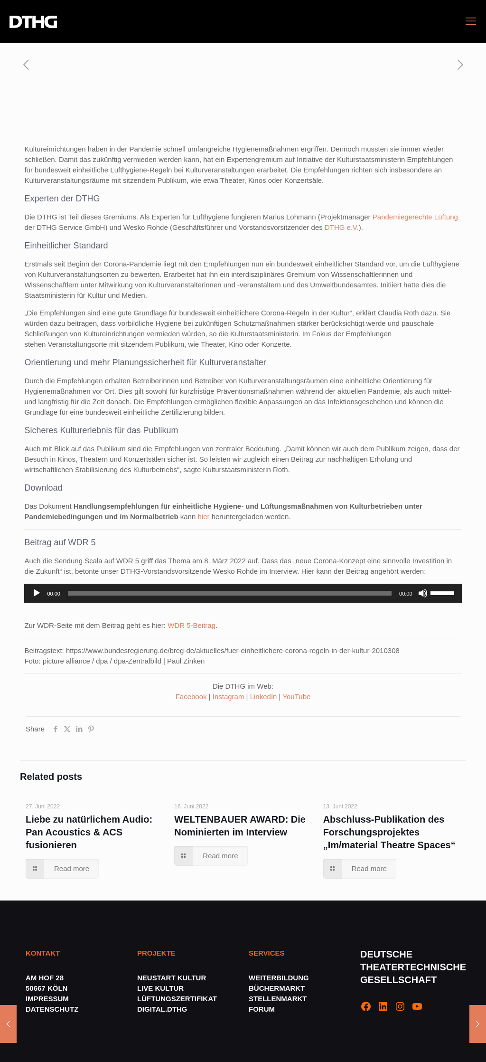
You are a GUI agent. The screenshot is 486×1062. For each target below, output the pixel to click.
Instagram (228, 696)
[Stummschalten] (423, 593)
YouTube (296, 696)
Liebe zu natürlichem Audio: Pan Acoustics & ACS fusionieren (89, 832)
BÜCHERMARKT (277, 988)
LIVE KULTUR (160, 988)
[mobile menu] (471, 21)
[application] (242, 593)
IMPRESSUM (47, 999)
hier (203, 516)
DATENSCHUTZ (53, 1009)
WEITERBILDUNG (279, 978)
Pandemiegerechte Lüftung (415, 217)
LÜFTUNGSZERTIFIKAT (177, 999)
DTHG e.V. (342, 227)
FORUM (262, 1009)
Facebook (191, 696)
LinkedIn (263, 696)
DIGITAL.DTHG (162, 1009)
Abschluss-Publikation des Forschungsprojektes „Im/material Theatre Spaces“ (389, 832)
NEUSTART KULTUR (171, 978)
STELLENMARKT (278, 999)
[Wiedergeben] (36, 593)
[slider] (230, 593)
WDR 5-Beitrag (191, 625)
